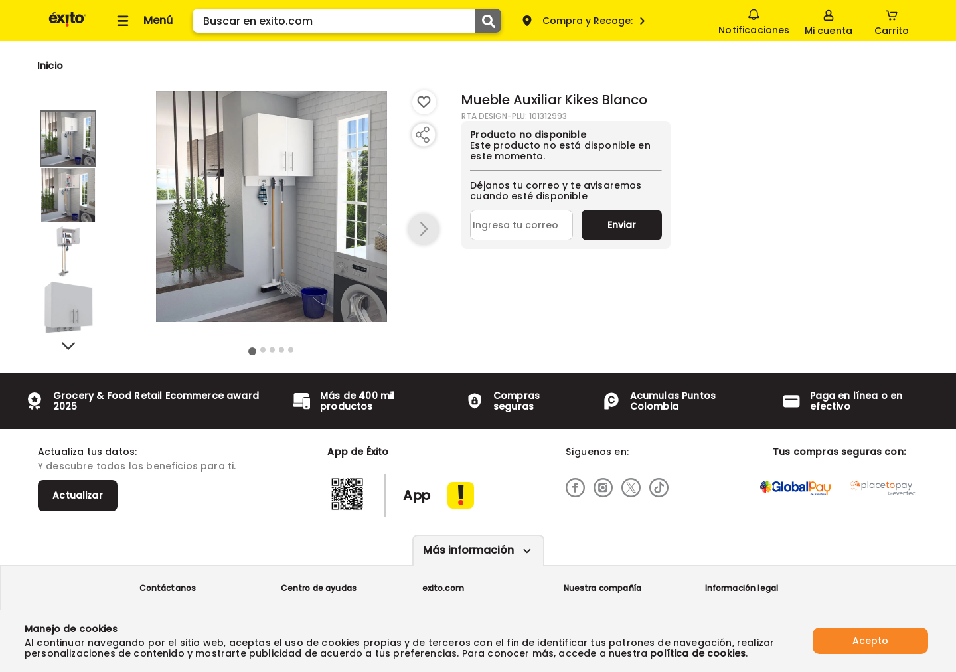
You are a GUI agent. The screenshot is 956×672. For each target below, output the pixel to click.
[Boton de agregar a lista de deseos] (424, 102)
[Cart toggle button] (891, 20)
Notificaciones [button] (753, 20)
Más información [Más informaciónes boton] (468, 550)
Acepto (870, 640)
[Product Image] (271, 206)
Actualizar (77, 495)
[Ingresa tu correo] (521, 225)
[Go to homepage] (50, 66)
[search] (347, 21)
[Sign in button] (828, 20)
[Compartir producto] (422, 135)
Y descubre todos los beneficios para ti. (137, 466)
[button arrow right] (423, 230)
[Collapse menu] (143, 20)
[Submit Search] (488, 21)
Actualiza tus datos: (87, 451)
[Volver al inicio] (67, 25)
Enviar (621, 225)
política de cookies (698, 653)
